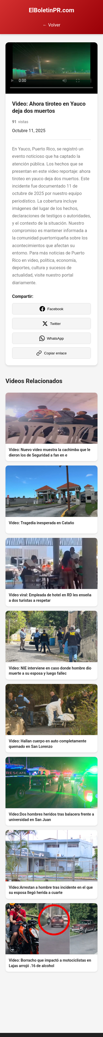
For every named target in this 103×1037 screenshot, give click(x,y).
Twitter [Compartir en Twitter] (51, 323)
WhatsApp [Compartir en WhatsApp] (51, 338)
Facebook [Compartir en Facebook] (51, 309)
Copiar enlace (51, 353)
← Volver (51, 25)
